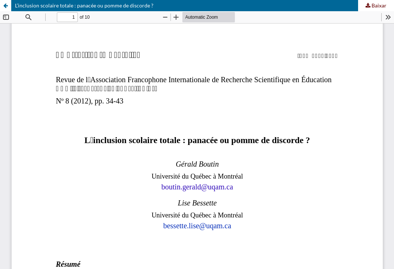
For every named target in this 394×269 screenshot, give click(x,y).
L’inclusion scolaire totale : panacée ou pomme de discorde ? (84, 5)
